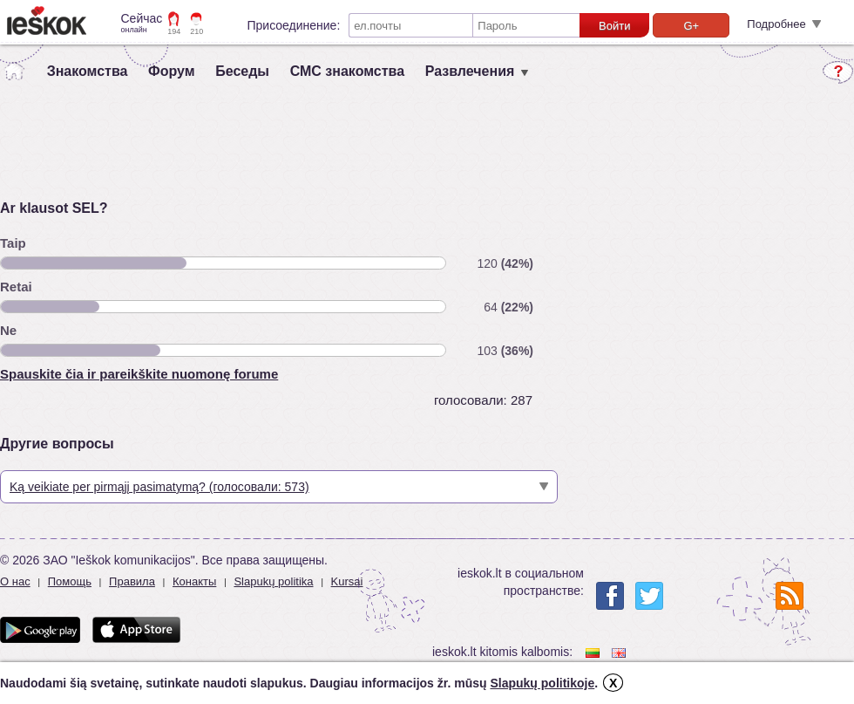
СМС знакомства (347, 71)
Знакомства (87, 71)
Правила (132, 581)
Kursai (347, 581)
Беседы (242, 71)
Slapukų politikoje (542, 683)
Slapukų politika (273, 581)
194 (173, 31)
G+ (691, 25)
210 (196, 31)
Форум (171, 71)
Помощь (70, 581)
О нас (15, 581)
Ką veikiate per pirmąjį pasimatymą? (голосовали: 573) (159, 487)
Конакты (194, 581)
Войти (614, 25)
